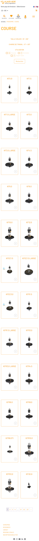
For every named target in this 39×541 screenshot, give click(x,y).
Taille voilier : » (19, 39)
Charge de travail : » (19, 44)
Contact (5, 530)
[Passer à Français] (33, 6)
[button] (4, 16)
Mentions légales (8, 532)
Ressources (6, 527)
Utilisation (19, 50)
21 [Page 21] (21, 509)
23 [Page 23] (27, 509)
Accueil (3, 21)
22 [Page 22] (24, 509)
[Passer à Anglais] (36, 6)
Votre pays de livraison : (13, 6)
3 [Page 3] (12, 509)
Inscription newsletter (10, 535)
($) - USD (3, 10)
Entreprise (6, 525)
